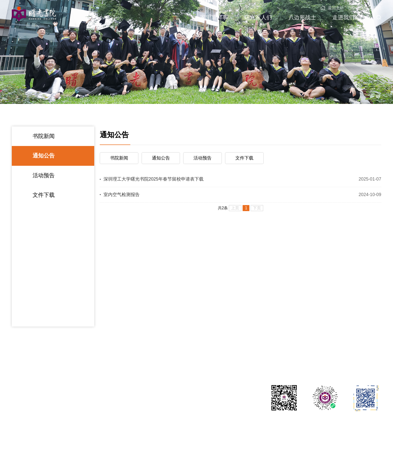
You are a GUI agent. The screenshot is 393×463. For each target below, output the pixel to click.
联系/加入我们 (365, 8)
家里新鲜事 (214, 17)
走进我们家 (346, 17)
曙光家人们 (258, 17)
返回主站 (332, 8)
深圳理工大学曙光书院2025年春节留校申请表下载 (154, 179)
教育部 (375, 450)
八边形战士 (302, 17)
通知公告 (44, 155)
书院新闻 (44, 136)
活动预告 (44, 175)
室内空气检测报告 (122, 194)
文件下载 (44, 195)
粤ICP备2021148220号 (141, 450)
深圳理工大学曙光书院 (32, 450)
